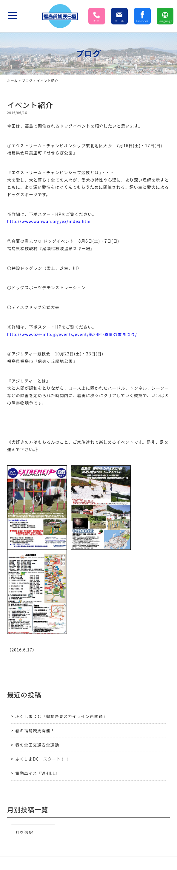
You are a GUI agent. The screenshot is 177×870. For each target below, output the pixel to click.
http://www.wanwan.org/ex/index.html (49, 221)
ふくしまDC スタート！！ (42, 759)
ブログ (27, 80)
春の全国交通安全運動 (37, 745)
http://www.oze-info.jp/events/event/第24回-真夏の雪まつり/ (72, 334)
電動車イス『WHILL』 (37, 773)
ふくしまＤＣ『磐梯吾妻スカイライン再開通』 (61, 716)
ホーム (12, 80)
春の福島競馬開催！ (35, 730)
